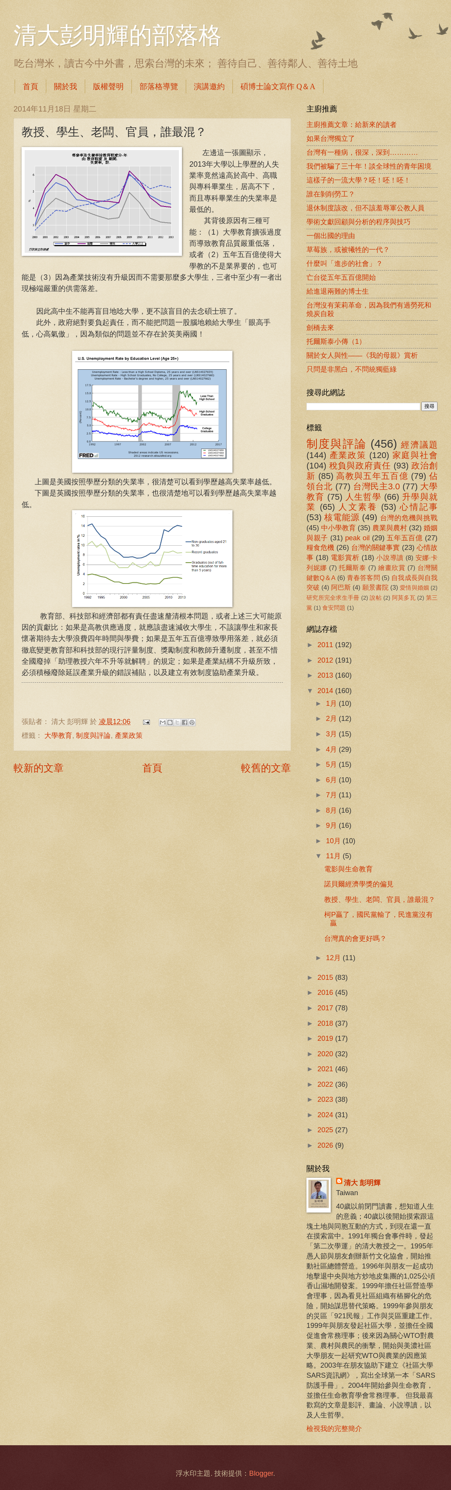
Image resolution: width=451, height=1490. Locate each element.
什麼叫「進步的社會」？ (344, 263)
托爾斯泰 (352, 568)
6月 (332, 780)
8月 (332, 810)
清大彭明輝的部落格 (117, 35)
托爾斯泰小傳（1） (336, 341)
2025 (326, 1130)
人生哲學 (363, 497)
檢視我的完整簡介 (334, 1428)
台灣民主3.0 (376, 486)
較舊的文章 (266, 768)
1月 (332, 703)
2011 (326, 645)
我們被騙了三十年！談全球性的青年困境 (368, 166)
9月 (332, 825)
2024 (326, 1115)
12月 (334, 958)
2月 (332, 718)
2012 (326, 660)
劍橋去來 (320, 327)
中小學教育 (338, 528)
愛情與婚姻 (414, 588)
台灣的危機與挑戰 (409, 518)
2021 (326, 1069)
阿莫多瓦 (404, 598)
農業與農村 (389, 528)
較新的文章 (38, 768)
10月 (334, 841)
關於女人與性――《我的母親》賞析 (362, 355)
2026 (326, 1145)
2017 (326, 1008)
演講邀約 (209, 86)
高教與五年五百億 (372, 476)
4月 (332, 749)
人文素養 (357, 507)
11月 (334, 856)
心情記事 (419, 507)
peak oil (357, 538)
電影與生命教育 (348, 869)
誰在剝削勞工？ (330, 194)
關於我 (65, 86)
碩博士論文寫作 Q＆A (278, 86)
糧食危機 (320, 547)
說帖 (376, 598)
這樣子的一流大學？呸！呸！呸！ (358, 180)
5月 (332, 764)
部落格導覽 (159, 86)
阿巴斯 (341, 587)
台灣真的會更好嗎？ (355, 938)
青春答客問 (363, 578)
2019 (326, 1038)
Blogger (261, 1473)
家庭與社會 (415, 455)
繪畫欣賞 (392, 568)
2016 (326, 992)
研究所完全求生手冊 (333, 598)
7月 (332, 795)
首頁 (30, 86)
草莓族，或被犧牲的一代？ (348, 249)
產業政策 (129, 735)
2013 (326, 675)
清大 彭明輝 (362, 1183)
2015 (326, 977)
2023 (326, 1099)
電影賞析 (345, 557)
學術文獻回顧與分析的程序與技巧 (358, 222)
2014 (326, 691)
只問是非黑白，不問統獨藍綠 (351, 369)
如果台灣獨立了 (330, 138)
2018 (326, 1023)
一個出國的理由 (330, 236)
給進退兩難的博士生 (337, 291)
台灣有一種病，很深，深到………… (362, 152)
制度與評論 (93, 735)
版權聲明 (108, 86)
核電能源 (341, 517)
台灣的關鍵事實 (375, 547)
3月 (332, 734)
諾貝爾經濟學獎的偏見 (359, 884)
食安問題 (333, 608)
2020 (326, 1054)
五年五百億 (404, 538)
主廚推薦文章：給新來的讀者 (351, 124)
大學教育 (58, 735)
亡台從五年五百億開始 (341, 277)
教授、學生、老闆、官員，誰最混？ (379, 899)
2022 (326, 1084)
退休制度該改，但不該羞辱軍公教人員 (365, 208)
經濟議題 (419, 445)
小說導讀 (389, 557)
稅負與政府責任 (360, 465)
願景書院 (375, 587)
